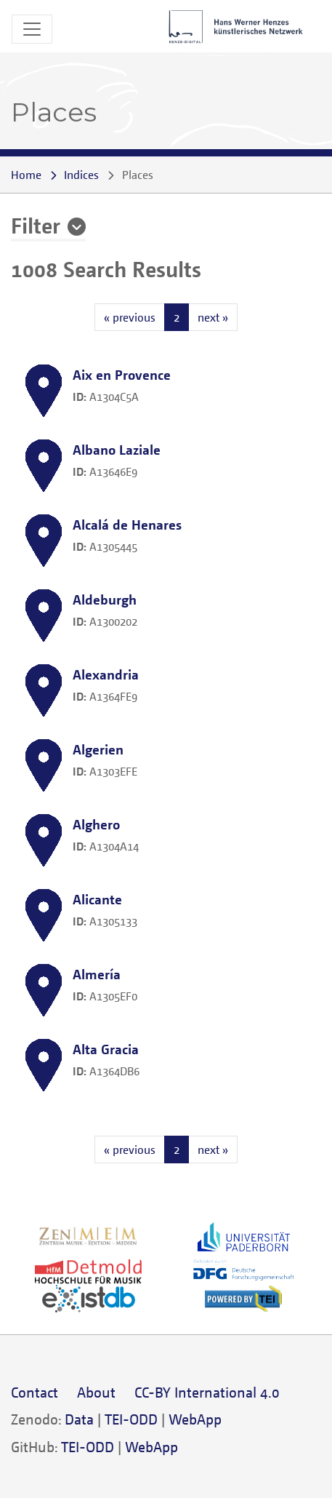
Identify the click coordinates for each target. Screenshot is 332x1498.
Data (79, 1419)
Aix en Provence (122, 374)
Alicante (97, 899)
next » (213, 317)
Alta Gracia (106, 1048)
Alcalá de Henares (127, 524)
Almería (97, 973)
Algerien (98, 749)
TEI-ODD (131, 1419)
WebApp (195, 1419)
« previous (129, 317)
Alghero (96, 824)
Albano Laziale (117, 449)
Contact (34, 1392)
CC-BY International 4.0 (207, 1392)
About (96, 1392)
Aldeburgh (105, 599)
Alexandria (106, 674)
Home (26, 174)
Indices (81, 174)
